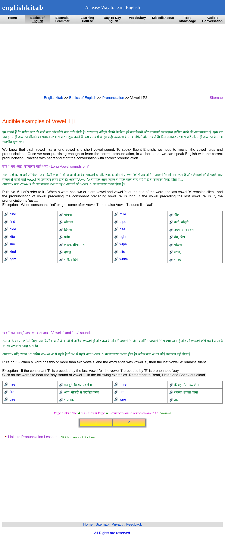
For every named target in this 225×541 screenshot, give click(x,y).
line (12, 244)
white (123, 259)
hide (12, 229)
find (12, 222)
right (12, 259)
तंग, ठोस (179, 237)
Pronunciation (113, 98)
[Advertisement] (112, 59)
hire (12, 384)
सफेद (177, 259)
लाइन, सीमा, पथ (74, 244)
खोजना (68, 222)
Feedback (134, 524)
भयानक (68, 400)
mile (122, 214)
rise (122, 229)
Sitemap (216, 98)
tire (122, 392)
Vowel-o (165, 413)
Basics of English (37, 19)
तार (175, 400)
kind (12, 252)
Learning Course (87, 19)
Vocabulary (137, 17)
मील (176, 214)
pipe (122, 222)
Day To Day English (112, 19)
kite (12, 237)
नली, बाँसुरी (180, 222)
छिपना (67, 229)
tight (122, 237)
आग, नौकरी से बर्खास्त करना (81, 392)
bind (12, 214)
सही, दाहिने (70, 259)
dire (12, 399)
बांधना (67, 214)
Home (12, 17)
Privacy (118, 524)
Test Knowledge (187, 19)
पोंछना (177, 244)
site (122, 252)
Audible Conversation (212, 19)
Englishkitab (53, 98)
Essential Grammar (62, 19)
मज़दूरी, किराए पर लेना (77, 385)
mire (122, 384)
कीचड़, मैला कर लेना (186, 385)
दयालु (67, 252)
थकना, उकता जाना (185, 392)
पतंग (66, 237)
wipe (123, 244)
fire (12, 392)
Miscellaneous (163, 17)
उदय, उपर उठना (183, 229)
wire (122, 399)
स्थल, (177, 252)
